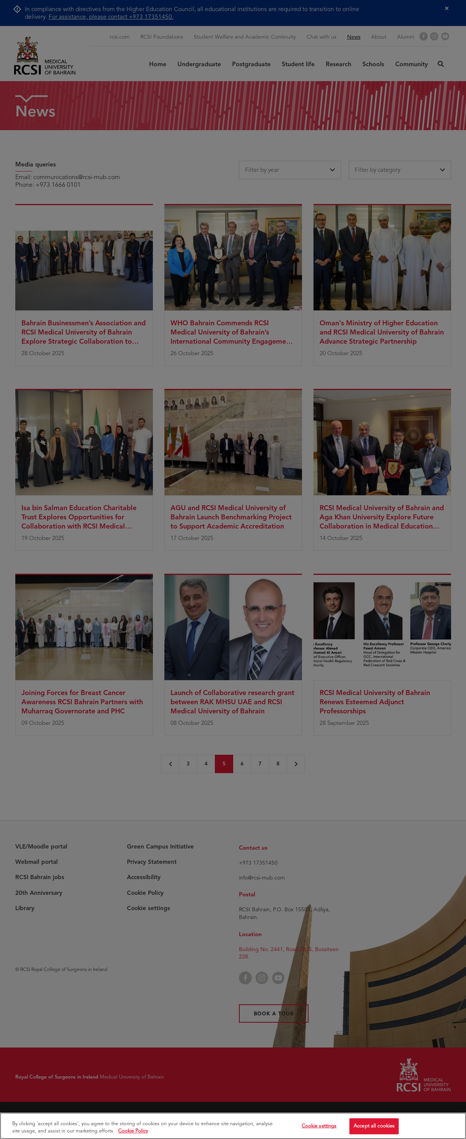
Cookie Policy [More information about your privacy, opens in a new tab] (133, 1132)
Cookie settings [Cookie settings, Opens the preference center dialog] (319, 1127)
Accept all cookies (374, 1127)
